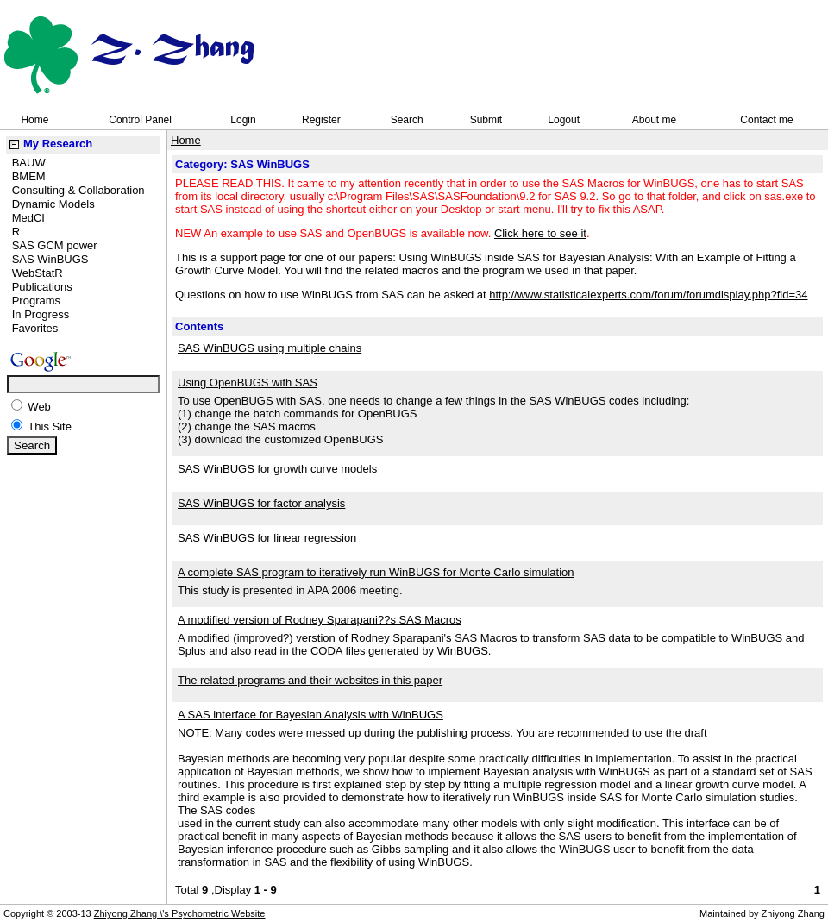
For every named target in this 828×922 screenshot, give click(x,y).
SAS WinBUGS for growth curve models (277, 468)
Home (34, 120)
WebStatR (37, 273)
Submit (486, 120)
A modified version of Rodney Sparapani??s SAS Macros (319, 619)
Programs (36, 300)
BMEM (29, 176)
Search (407, 120)
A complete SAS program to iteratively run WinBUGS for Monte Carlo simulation (376, 572)
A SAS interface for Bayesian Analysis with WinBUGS (310, 714)
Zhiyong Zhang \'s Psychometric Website (180, 913)
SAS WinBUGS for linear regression (267, 537)
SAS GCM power (54, 245)
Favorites (35, 328)
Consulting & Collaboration (78, 190)
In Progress (40, 314)
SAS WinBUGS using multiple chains (269, 348)
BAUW (29, 162)
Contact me (766, 120)
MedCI (28, 217)
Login (242, 120)
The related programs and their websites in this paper (310, 680)
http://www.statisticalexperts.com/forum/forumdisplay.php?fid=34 (648, 294)
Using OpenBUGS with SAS (247, 382)
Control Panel (140, 120)
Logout (564, 120)
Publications (42, 286)
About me (654, 120)
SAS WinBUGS (50, 259)
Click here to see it (540, 233)
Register (321, 120)
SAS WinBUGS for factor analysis (261, 503)
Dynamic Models (53, 204)
